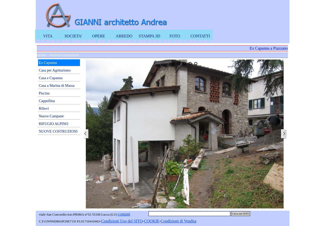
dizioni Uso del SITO (125, 221)
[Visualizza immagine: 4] (190, 63)
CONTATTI (200, 36)
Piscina (44, 93)
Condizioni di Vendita (178, 221)
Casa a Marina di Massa (57, 85)
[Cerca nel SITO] (189, 213)
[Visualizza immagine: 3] (184, 63)
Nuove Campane (51, 116)
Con (104, 221)
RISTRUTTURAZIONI (64, 55)
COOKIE (151, 221)
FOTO (175, 36)
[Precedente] (86, 134)
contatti (124, 214)
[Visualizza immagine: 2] (179, 63)
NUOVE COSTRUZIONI (58, 131)
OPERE (98, 36)
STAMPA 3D (149, 36)
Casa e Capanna (51, 78)
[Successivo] (284, 134)
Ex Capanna (48, 63)
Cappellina (47, 101)
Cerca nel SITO (240, 213)
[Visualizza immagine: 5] (196, 63)
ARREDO (124, 36)
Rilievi (44, 108)
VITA (48, 36)
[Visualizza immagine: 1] (173, 63)
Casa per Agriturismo (55, 70)
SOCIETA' (73, 36)
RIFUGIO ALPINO (53, 124)
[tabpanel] (122, 221)
